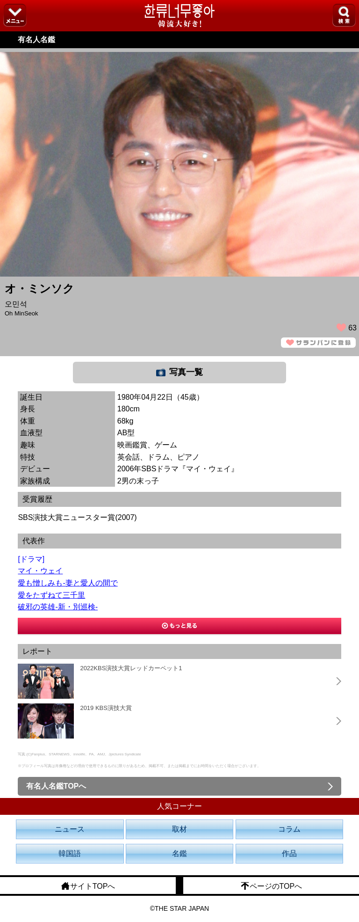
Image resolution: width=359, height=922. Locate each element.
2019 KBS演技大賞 (106, 707)
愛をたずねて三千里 (51, 595)
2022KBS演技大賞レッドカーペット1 (131, 668)
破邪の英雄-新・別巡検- (58, 607)
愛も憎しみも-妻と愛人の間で (67, 583)
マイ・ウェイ (40, 571)
